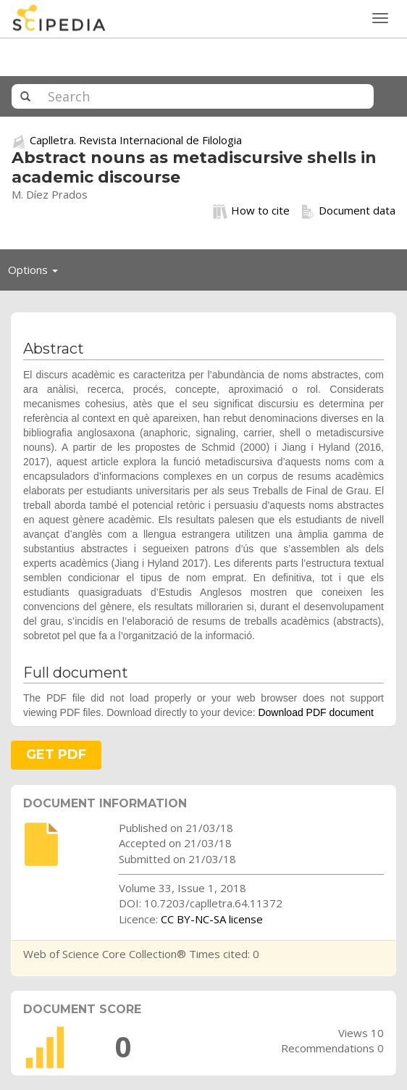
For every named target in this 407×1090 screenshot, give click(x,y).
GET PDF (56, 754)
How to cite (251, 211)
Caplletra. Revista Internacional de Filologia (136, 140)
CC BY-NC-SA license (212, 919)
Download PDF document (316, 712)
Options (37, 273)
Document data (348, 211)
